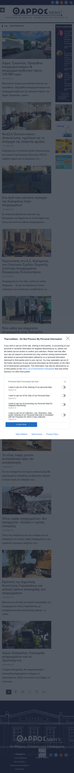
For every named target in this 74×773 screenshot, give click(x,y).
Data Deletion (21, 434)
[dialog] (37, 386)
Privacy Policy (52, 434)
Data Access (36, 434)
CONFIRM (21, 424)
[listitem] (37, 381)
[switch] (63, 387)
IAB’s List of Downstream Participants (38, 369)
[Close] (68, 339)
